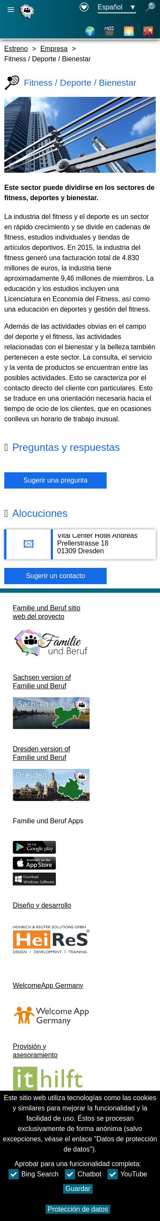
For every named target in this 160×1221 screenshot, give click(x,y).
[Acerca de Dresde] (129, 31)
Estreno (16, 48)
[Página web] (27, 18)
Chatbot (83, 1174)
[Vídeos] (109, 31)
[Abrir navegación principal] (10, 9)
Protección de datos (78, 1209)
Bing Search (33, 1174)
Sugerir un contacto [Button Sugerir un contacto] (55, 575)
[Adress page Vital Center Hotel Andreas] (80, 548)
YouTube (127, 1174)
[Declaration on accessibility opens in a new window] (84, 7)
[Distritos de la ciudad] (148, 31)
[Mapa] (90, 31)
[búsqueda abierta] (150, 7)
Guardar (77, 1188)
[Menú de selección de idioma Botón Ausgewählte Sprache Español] (117, 7)
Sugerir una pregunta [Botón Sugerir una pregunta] (55, 480)
